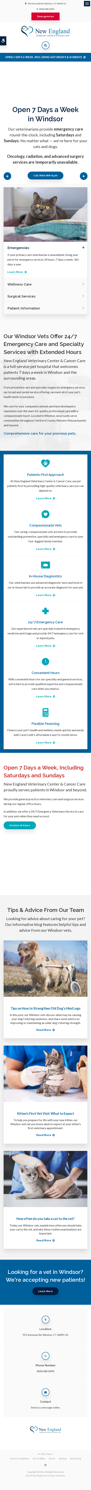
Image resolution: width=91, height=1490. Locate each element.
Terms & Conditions (19, 1458)
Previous (7, 176)
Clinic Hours (47, 1454)
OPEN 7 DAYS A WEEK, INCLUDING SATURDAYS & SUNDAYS (43, 57)
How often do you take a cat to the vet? (45, 1219)
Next (83, 176)
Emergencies (45, 16)
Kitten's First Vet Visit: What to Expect (45, 1114)
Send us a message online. (45, 1407)
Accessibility (39, 1458)
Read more (43, 1030)
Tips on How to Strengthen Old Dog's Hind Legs (46, 1008)
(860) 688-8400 (46, 9)
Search (52, 1458)
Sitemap (63, 1458)
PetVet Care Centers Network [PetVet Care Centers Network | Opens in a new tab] (50, 1475)
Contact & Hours (19, 825)
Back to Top (75, 1458)
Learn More (15, 272)
